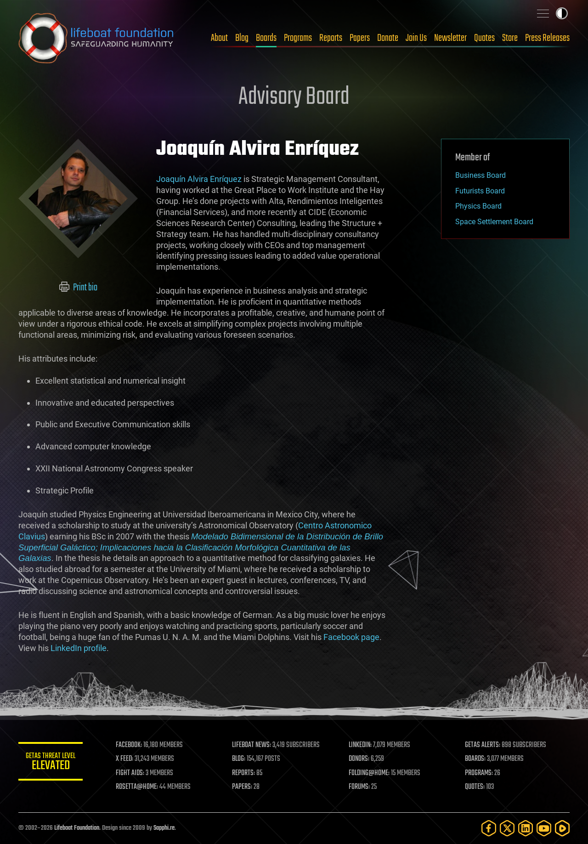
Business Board (480, 175)
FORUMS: (359, 787)
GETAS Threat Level (50, 763)
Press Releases (547, 38)
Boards (266, 38)
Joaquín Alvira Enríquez (199, 179)
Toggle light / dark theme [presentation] (562, 13)
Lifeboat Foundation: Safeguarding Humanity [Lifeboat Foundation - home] (96, 38)
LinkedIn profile (79, 648)
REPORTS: (243, 773)
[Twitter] (507, 828)
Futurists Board (480, 191)
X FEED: (124, 759)
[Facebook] (488, 828)
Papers (360, 38)
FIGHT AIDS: (130, 773)
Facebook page (351, 637)
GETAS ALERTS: (482, 745)
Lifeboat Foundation (76, 828)
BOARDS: (475, 759)
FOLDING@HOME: (369, 773)
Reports (330, 38)
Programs (298, 38)
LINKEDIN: (360, 745)
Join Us (416, 38)
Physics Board (478, 206)
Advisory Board (294, 97)
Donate (387, 38)
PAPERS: (242, 787)
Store (510, 38)
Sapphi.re (164, 828)
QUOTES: (475, 787)
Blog (242, 38)
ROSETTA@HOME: (137, 787)
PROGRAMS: (479, 773)
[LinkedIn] (525, 828)
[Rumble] (562, 828)
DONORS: (359, 759)
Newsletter (450, 38)
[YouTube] (544, 828)
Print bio (78, 287)
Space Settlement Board (494, 221)
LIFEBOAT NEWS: (251, 745)
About (219, 38)
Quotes (484, 38)
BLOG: (238, 759)
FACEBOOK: (129, 745)
